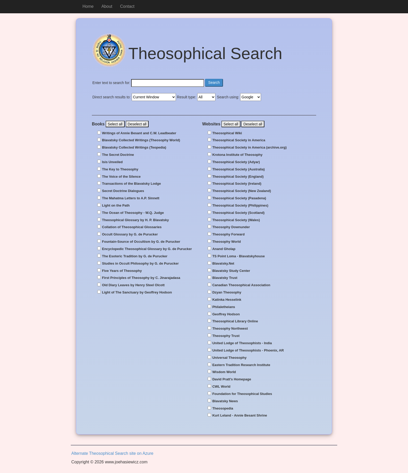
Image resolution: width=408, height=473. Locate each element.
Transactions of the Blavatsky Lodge (131, 184)
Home (88, 6)
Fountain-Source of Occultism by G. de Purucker (141, 242)
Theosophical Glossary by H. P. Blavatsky (135, 220)
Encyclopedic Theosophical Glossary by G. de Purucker (147, 249)
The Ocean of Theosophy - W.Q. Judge (133, 213)
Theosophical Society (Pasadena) (239, 198)
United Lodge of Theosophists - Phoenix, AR (248, 350)
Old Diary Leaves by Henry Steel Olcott (133, 285)
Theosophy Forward (228, 234)
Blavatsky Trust (224, 278)
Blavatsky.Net (223, 263)
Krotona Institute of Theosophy (237, 155)
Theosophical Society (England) (238, 176)
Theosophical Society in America (238, 140)
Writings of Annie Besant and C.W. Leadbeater (139, 133)
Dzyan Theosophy (226, 292)
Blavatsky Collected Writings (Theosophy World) (141, 140)
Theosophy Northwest (230, 328)
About (106, 6)
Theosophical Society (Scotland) (238, 213)
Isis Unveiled (112, 162)
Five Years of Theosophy (122, 271)
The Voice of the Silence (121, 176)
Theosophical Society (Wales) (236, 220)
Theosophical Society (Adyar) (236, 162)
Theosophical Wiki (227, 133)
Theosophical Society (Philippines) (240, 205)
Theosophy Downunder (231, 227)
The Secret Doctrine (118, 155)
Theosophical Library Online (235, 321)
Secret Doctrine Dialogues (123, 191)
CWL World (221, 386)
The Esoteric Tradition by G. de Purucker (134, 256)
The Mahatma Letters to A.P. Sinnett (130, 198)
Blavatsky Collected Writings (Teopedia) (134, 147)
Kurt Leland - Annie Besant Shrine (239, 415)
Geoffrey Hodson (226, 314)
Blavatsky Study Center (231, 271)
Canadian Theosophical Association (241, 285)
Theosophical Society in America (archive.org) (249, 147)
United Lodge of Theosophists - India (242, 343)
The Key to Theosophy (120, 169)
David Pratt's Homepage (231, 379)
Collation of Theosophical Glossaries (132, 227)
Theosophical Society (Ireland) (237, 184)
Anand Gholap (223, 249)
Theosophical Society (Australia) (238, 169)
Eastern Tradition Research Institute (241, 365)
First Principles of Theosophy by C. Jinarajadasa (141, 278)
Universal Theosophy (229, 358)
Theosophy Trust (226, 336)
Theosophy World (226, 242)
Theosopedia (222, 408)
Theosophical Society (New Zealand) (241, 191)
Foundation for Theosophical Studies (242, 394)
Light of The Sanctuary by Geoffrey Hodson (137, 292)
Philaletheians (223, 307)
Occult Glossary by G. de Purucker (130, 234)
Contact (127, 6)
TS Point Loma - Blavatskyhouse (238, 256)
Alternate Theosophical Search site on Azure (112, 453)
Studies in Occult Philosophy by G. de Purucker (140, 263)
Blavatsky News (225, 401)
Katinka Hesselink (226, 300)
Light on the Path (116, 205)
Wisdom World (224, 372)
